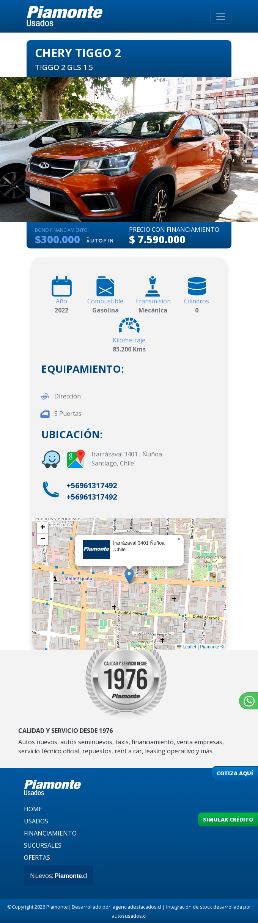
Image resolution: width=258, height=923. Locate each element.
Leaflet (186, 647)
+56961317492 (91, 485)
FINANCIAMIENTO (50, 833)
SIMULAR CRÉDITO (228, 819)
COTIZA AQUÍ (235, 773)
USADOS (36, 821)
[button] (129, 576)
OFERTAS (37, 857)
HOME (33, 809)
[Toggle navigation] (220, 16)
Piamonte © (212, 647)
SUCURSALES (42, 845)
